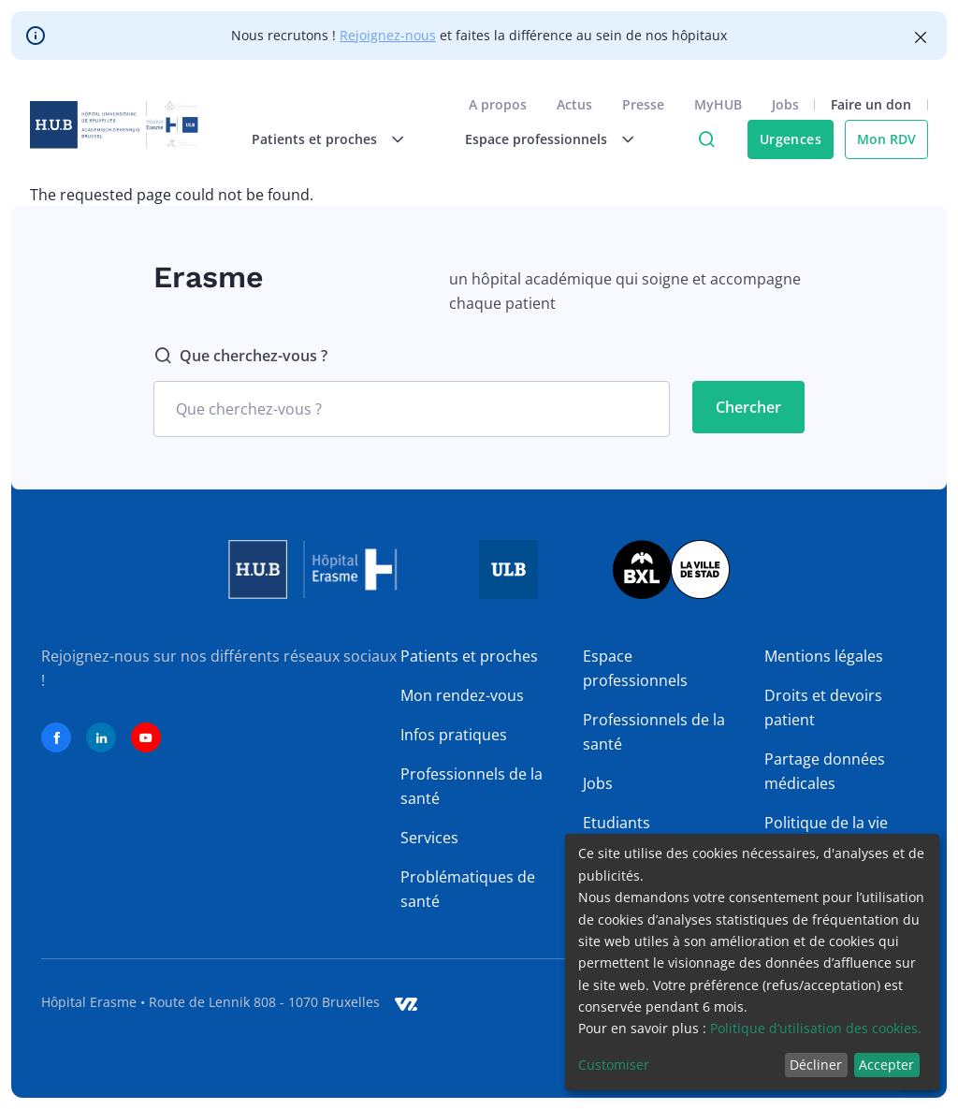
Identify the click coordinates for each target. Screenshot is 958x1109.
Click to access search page (706, 139)
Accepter (886, 1064)
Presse (643, 104)
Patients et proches (469, 656)
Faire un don (871, 104)
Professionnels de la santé (471, 786)
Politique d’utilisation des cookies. (816, 1028)
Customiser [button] (613, 1064)
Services (429, 837)
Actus (574, 104)
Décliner (816, 1064)
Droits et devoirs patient (823, 707)
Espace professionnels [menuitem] (536, 139)
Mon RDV (886, 139)
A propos (498, 104)
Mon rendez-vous (462, 695)
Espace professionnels (635, 668)
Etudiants (616, 822)
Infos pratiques (453, 734)
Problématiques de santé (467, 889)
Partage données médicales (824, 771)
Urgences (790, 139)
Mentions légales (823, 656)
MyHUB (718, 104)
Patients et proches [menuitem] (314, 139)
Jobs (785, 104)
